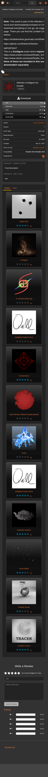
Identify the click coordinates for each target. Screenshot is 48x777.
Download (24, 98)
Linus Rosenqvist (39, 123)
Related (7, 188)
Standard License (39, 148)
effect (6, 74)
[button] (8, 3)
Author (15, 188)
